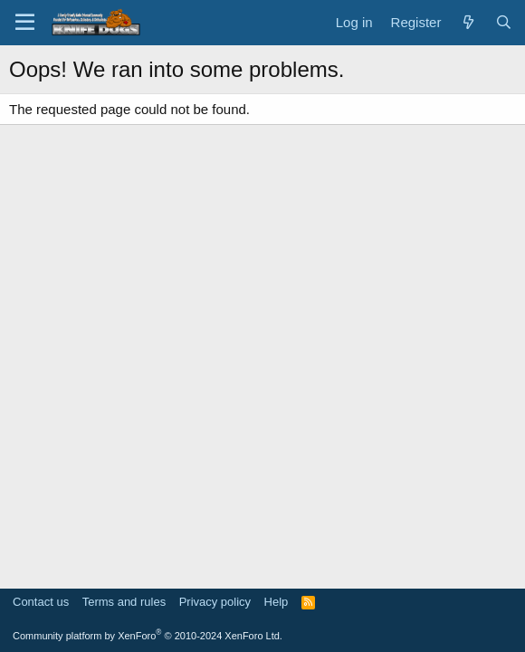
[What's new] (467, 22)
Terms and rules (124, 602)
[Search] (503, 22)
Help (276, 602)
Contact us (41, 602)
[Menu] (25, 22)
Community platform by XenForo (147, 635)
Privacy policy (215, 602)
